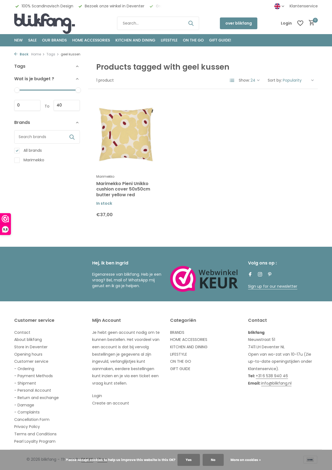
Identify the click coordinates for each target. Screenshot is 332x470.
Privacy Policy (27, 426)
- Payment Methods (33, 376)
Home (38, 54)
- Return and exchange (36, 397)
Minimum (27, 105)
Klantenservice (304, 6)
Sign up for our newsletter (272, 286)
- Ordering (24, 368)
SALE (32, 40)
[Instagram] (260, 275)
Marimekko (29, 160)
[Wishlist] (300, 23)
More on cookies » (246, 459)
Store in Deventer (31, 347)
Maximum (67, 105)
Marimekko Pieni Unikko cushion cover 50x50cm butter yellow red (123, 189)
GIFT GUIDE (180, 368)
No (213, 459)
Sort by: (275, 80)
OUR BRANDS (54, 40)
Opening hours (28, 354)
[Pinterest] (270, 275)
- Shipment (25, 383)
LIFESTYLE (178, 354)
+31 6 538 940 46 (272, 376)
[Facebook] (250, 275)
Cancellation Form (31, 419)
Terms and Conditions (35, 434)
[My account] (286, 23)
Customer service (31, 361)
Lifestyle (169, 40)
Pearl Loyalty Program (35, 441)
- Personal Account (32, 390)
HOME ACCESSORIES (91, 40)
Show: (244, 80)
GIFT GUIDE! (220, 40)
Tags (52, 54)
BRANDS (177, 332)
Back (21, 54)
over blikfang (238, 23)
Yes (189, 459)
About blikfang (28, 339)
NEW (18, 40)
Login (97, 395)
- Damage (24, 405)
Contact (22, 332)
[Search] (158, 23)
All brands (28, 150)
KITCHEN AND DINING (135, 40)
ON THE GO (193, 40)
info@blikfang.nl (276, 383)
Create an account (110, 403)
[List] (232, 80)
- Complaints (27, 412)
